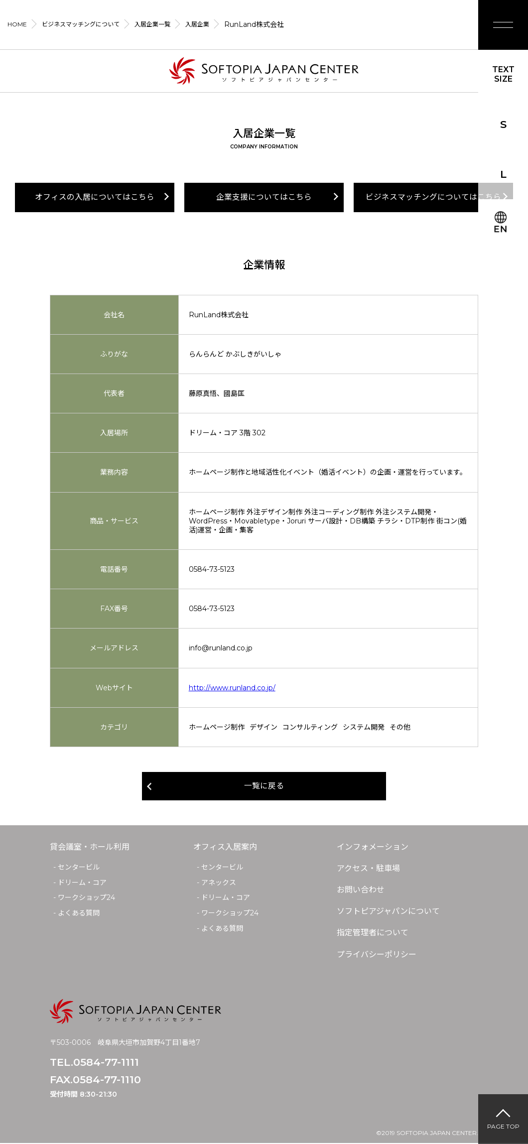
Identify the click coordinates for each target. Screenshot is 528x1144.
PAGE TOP (503, 1126)
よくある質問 (79, 913)
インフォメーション (372, 847)
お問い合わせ (361, 890)
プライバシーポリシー (376, 955)
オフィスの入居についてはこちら (94, 197)
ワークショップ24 (86, 898)
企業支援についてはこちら (264, 197)
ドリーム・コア (82, 883)
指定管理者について (372, 933)
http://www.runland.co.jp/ (232, 687)
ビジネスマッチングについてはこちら (433, 197)
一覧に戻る (264, 786)
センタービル (79, 867)
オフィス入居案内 (225, 847)
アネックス (218, 883)
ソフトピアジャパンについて (388, 911)
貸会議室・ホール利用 (90, 847)
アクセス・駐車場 (368, 869)
